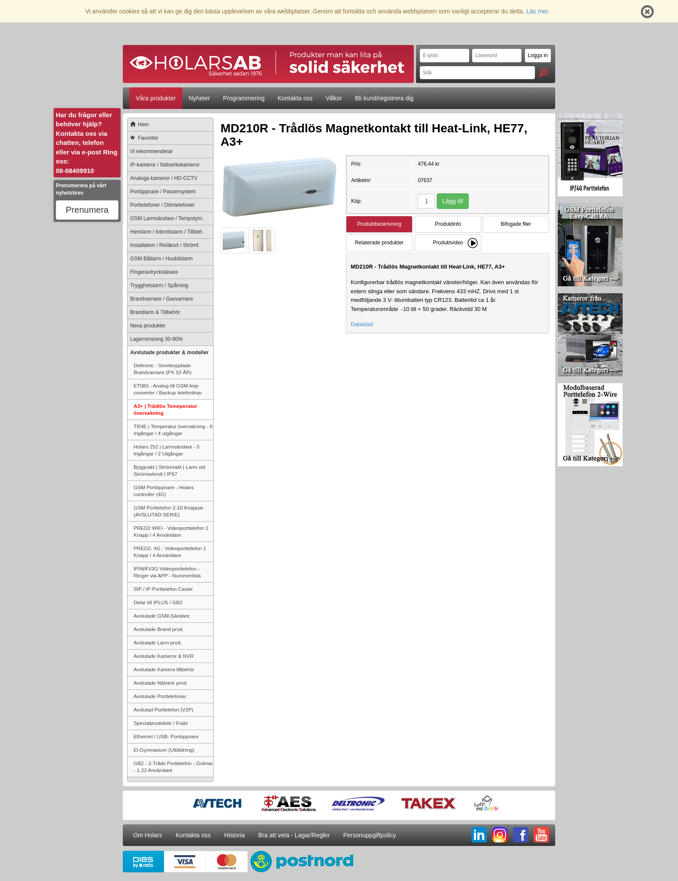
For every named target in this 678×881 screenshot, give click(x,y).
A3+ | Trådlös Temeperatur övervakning (165, 409)
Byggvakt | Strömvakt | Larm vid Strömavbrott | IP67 (169, 470)
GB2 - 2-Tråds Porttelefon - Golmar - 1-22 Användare (173, 766)
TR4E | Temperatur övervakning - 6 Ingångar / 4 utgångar (173, 429)
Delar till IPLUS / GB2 (158, 602)
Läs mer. (538, 11)
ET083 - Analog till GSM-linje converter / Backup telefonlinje (167, 389)
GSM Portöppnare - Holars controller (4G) (164, 490)
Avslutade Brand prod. (159, 629)
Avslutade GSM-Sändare (162, 615)
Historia (234, 835)
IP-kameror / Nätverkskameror (165, 165)
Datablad (362, 324)
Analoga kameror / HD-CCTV (163, 178)
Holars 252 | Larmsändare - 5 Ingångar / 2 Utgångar (167, 450)
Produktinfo (448, 224)
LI (479, 834)
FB (520, 834)
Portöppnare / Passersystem (162, 192)
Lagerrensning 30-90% (156, 339)
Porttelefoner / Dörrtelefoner (162, 205)
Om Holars (147, 835)
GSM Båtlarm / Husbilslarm (161, 259)
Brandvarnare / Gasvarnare (161, 299)
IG (499, 834)
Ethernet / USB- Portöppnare (166, 736)
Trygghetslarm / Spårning (159, 285)
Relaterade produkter (379, 243)
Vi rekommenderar (151, 151)
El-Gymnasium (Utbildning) (164, 750)
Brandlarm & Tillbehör (155, 312)
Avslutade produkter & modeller (169, 352)
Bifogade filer (516, 224)
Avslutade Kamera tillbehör (164, 669)
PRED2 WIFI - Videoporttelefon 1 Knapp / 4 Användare (171, 531)
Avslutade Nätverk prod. (161, 683)
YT (541, 834)
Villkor (334, 98)
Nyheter (199, 98)
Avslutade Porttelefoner (160, 696)
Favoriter (143, 138)
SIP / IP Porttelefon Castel (163, 589)
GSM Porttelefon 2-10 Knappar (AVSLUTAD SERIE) (168, 511)
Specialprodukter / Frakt (161, 723)
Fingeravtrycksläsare (154, 272)
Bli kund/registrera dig (384, 98)
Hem (138, 125)
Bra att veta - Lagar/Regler (293, 835)
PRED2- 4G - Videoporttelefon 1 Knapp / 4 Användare (170, 551)
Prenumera (87, 210)
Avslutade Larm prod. (158, 642)
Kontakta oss (295, 98)
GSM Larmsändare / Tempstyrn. (167, 218)
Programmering (244, 98)
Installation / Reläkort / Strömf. (165, 245)
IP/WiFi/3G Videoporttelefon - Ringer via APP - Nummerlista (167, 572)
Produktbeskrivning (379, 224)
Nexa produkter (148, 326)
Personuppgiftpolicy (369, 835)
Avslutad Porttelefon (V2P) (163, 709)
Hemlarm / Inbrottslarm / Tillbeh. (167, 232)
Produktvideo (448, 243)
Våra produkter (156, 98)
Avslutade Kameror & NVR (164, 656)
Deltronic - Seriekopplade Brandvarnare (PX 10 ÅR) (163, 368)
